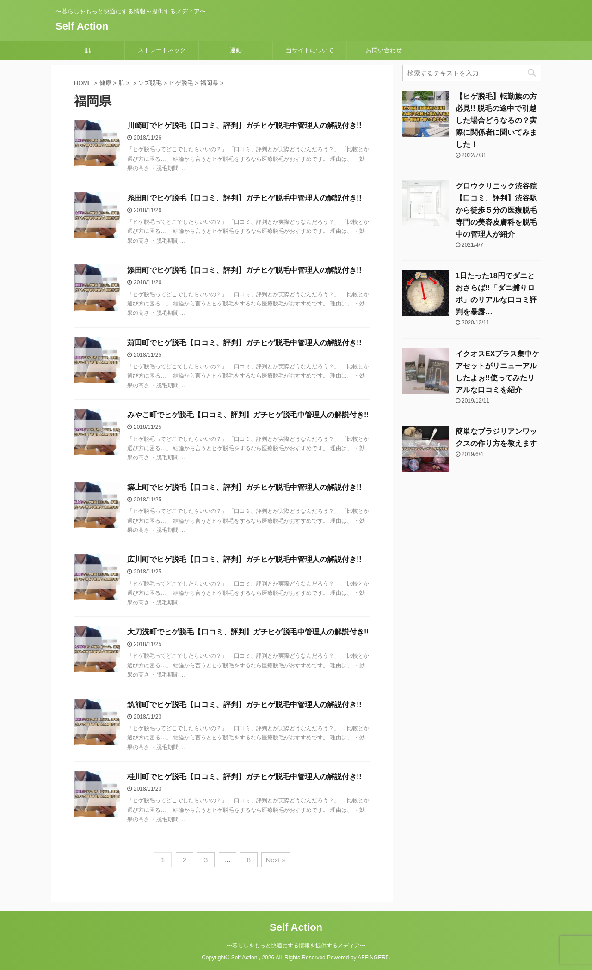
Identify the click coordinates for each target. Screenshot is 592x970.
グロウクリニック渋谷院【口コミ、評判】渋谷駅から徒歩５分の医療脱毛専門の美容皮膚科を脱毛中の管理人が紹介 (496, 210)
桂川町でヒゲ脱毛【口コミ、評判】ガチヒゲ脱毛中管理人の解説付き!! (244, 777)
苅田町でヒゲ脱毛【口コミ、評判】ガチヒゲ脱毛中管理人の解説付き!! (244, 343)
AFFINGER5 (373, 957)
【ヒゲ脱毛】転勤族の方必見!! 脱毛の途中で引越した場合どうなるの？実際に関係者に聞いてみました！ (496, 120)
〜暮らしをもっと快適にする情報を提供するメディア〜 (296, 945)
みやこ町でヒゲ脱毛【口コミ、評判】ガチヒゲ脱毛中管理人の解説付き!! (248, 415)
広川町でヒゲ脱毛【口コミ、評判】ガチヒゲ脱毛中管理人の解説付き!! (244, 559)
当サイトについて (310, 50)
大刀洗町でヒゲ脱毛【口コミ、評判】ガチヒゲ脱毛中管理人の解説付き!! (248, 632)
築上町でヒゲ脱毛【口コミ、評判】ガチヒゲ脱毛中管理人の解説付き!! (244, 487)
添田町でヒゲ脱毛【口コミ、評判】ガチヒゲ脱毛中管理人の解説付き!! (244, 270)
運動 (236, 50)
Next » (275, 860)
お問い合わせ (384, 50)
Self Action (82, 26)
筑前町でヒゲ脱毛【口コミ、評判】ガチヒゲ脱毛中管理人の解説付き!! (244, 704)
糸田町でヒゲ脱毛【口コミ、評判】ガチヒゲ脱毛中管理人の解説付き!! (244, 198)
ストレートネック (162, 50)
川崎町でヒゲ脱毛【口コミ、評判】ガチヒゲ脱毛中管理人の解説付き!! (244, 125)
